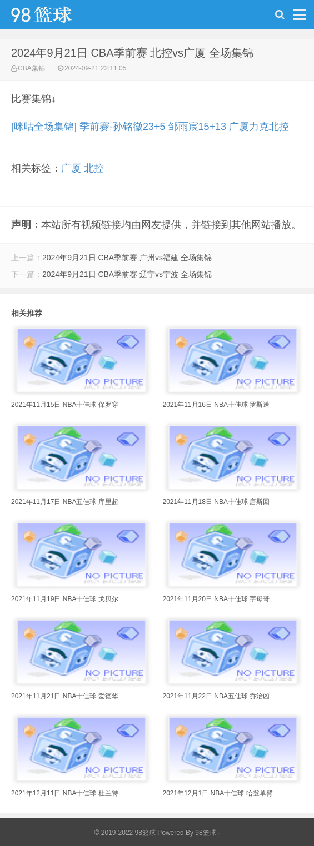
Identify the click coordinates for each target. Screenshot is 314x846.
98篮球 (205, 833)
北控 (94, 168)
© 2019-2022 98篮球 (125, 833)
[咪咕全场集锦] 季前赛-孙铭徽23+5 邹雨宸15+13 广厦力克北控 (150, 126)
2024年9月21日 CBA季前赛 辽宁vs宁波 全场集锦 (127, 274)
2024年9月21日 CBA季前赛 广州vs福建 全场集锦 (127, 257)
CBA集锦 (31, 68)
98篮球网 (55, 17)
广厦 (71, 168)
